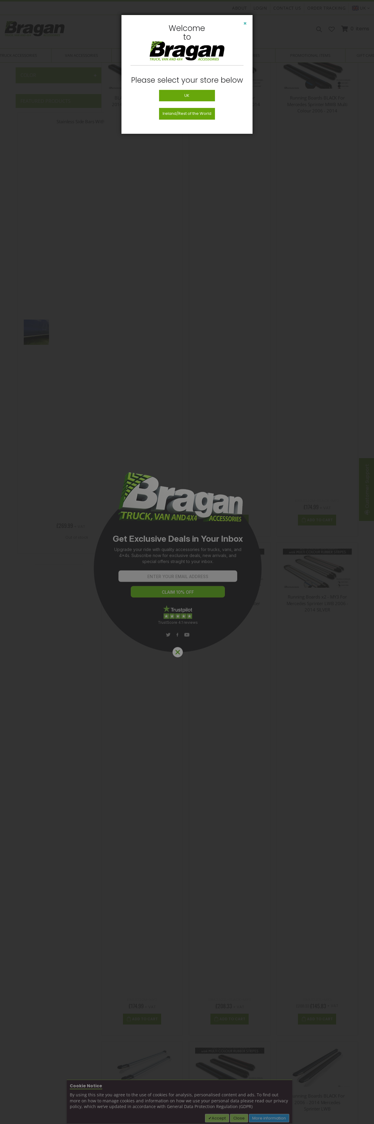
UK (186, 95)
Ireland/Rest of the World (187, 113)
